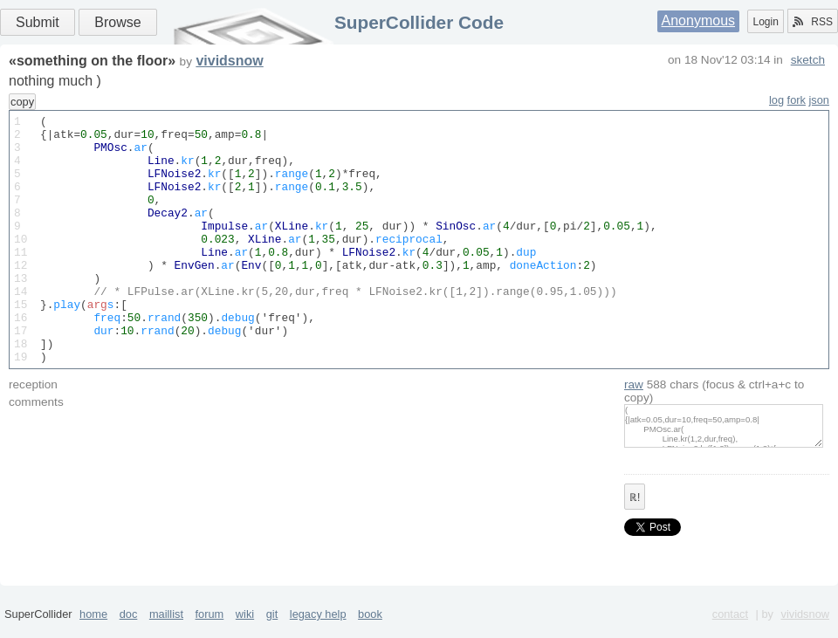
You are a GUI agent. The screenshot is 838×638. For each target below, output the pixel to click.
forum (210, 631)
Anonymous (699, 20)
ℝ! (634, 547)
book (370, 631)
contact (730, 631)
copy (22, 101)
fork (796, 99)
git (272, 631)
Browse (117, 22)
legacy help (318, 631)
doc (129, 631)
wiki (245, 631)
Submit (37, 22)
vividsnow (229, 60)
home (93, 631)
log (776, 99)
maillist (166, 631)
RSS (813, 22)
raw (633, 434)
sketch (808, 59)
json (819, 99)
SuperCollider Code (419, 22)
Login (765, 22)
